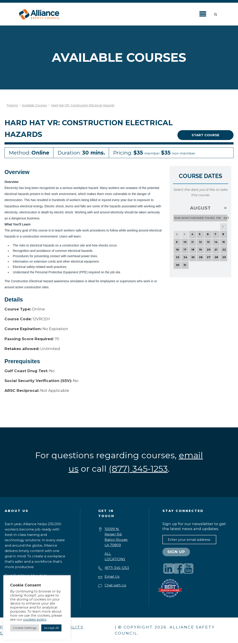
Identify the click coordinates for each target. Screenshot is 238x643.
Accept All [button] (51, 628)
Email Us (112, 576)
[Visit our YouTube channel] (188, 568)
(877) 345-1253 (117, 568)
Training (12, 105)
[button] (216, 14)
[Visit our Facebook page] (178, 568)
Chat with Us (115, 585)
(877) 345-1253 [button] (138, 468)
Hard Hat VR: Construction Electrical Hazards (82, 105)
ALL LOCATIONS (115, 556)
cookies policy (34, 620)
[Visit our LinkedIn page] (168, 568)
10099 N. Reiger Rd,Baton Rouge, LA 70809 (116, 537)
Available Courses (34, 105)
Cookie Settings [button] (24, 628)
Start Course (205, 135)
